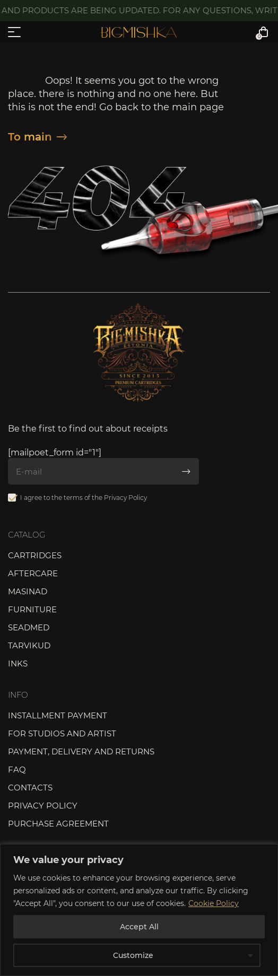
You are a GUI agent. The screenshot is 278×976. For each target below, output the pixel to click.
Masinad (27, 591)
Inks (18, 663)
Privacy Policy (125, 498)
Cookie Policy (213, 903)
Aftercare (33, 573)
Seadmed (28, 627)
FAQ (17, 769)
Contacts (30, 787)
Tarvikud (29, 645)
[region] (139, 910)
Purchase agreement (58, 824)
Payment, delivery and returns (81, 751)
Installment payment (57, 715)
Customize (133, 955)
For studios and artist (62, 733)
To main (37, 136)
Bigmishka (139, 32)
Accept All (139, 926)
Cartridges (35, 555)
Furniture (32, 609)
